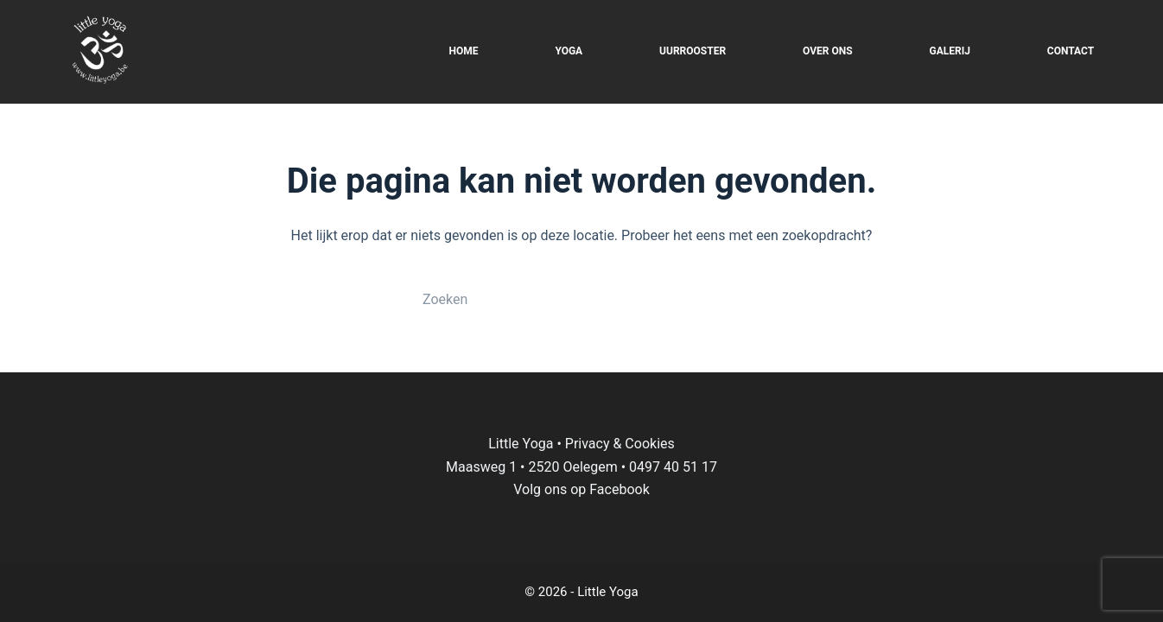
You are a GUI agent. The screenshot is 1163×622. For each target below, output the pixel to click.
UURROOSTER (692, 51)
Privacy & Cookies (620, 443)
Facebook (619, 489)
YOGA (568, 51)
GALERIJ (950, 51)
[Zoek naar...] (564, 299)
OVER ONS (828, 51)
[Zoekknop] (737, 299)
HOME (463, 51)
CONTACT (1070, 51)
